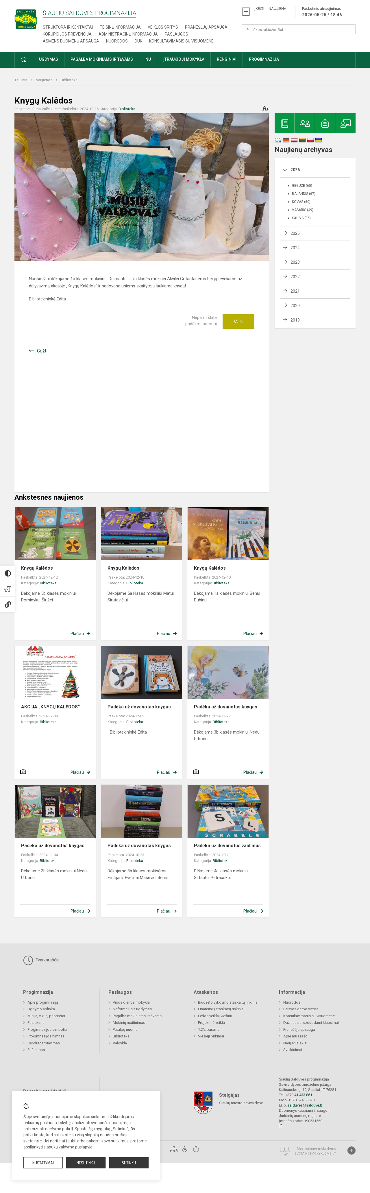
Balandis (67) (303, 194)
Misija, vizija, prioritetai (46, 1016)
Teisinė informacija (120, 27)
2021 (295, 291)
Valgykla (120, 1043)
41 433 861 (302, 1095)
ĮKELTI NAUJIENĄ (270, 8)
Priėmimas (36, 1050)
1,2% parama (208, 1029)
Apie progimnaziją (42, 1002)
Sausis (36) (301, 218)
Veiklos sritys (163, 27)
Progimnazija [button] (264, 59)
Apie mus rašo (295, 1036)
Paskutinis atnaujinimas (322, 12)
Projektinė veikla (211, 1022)
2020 (295, 305)
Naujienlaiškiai (295, 1043)
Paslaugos (176, 34)
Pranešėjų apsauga (206, 27)
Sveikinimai (292, 1050)
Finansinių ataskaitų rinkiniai (221, 1009)
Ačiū (238, 321)
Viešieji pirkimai (211, 1036)
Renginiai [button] (226, 59)
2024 (295, 247)
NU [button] (148, 59)
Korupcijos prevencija (67, 34)
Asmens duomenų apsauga (71, 41)
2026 (295, 169)
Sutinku (129, 1163)
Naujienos (44, 80)
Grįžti (42, 351)
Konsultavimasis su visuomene (181, 41)
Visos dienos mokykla (131, 1002)
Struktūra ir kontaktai (68, 27)
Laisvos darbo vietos (300, 1009)
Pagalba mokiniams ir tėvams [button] (102, 59)
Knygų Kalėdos (37, 568)
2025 (295, 233)
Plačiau (77, 633)
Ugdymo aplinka (41, 1009)
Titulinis (21, 80)
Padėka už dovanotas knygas (139, 707)
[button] (24, 60)
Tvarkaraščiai (41, 960)
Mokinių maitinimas (129, 1022)
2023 (295, 262)
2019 (295, 320)
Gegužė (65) (302, 186)
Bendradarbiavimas (43, 1043)
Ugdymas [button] (48, 59)
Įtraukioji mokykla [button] (183, 59)
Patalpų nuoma (125, 1029)
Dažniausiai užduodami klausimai (311, 1022)
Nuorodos (117, 41)
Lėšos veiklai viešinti (215, 1016)
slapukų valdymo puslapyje (68, 1147)
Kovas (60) (301, 202)
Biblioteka (69, 80)
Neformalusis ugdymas (132, 1009)
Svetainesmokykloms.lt (315, 1153)
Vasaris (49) (302, 210)
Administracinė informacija (128, 34)
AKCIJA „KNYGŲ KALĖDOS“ (50, 707)
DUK (138, 41)
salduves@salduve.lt (305, 1105)
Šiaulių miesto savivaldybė (241, 1103)
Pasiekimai (36, 1022)
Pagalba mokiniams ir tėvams (137, 1016)
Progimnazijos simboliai (47, 1029)
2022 (295, 276)
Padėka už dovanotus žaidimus (227, 845)
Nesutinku (86, 1163)
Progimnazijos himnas (45, 1036)
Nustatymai (43, 1163)
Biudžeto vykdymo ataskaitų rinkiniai (228, 1002)
